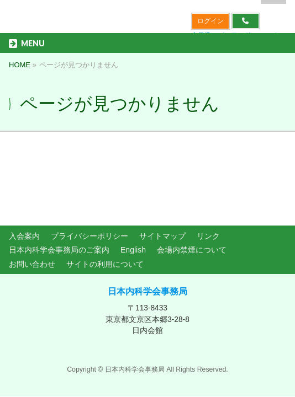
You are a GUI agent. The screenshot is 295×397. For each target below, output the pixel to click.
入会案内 (24, 161)
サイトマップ (162, 161)
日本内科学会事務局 (147, 217)
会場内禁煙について (191, 175)
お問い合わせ (32, 189)
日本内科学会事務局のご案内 (59, 175)
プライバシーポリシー (89, 161)
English (133, 175)
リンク (208, 161)
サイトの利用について (105, 189)
